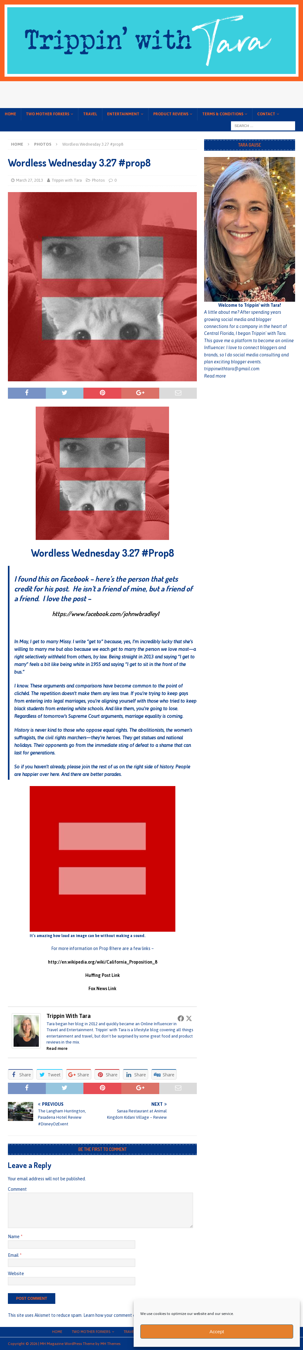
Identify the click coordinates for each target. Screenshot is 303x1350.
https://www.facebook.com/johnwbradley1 (105, 613)
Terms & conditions (222, 114)
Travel (90, 114)
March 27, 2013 (29, 180)
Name (14, 1236)
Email (14, 1255)
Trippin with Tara (67, 180)
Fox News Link (102, 988)
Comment (17, 1189)
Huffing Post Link (102, 975)
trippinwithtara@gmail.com (231, 368)
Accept (216, 1331)
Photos (98, 180)
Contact (266, 114)
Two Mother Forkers (47, 114)
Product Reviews (170, 114)
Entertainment (123, 114)
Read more (57, 1048)
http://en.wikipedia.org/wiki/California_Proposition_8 (102, 962)
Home (10, 114)
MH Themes (110, 1343)
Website (16, 1273)
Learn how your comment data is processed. (125, 1315)
